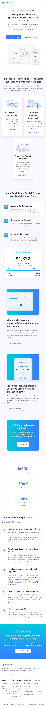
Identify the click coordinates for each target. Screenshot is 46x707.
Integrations (27, 686)
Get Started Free (23, 652)
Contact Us (38, 689)
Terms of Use (32, 704)
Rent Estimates (17, 686)
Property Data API (17, 696)
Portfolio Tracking (15, 692)
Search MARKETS (15, 343)
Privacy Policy (40, 704)
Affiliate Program (28, 694)
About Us (37, 683)
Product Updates (28, 691)
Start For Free (14, 37)
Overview (15, 683)
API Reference (27, 689)
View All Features (31, 37)
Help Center (27, 683)
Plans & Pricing (6, 693)
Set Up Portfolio (15, 408)
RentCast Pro (20, 580)
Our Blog (37, 686)
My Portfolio (5, 683)
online (38, 595)
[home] (7, 3)
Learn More (23, 444)
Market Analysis (17, 689)
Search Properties (4, 687)
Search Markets (6, 691)
